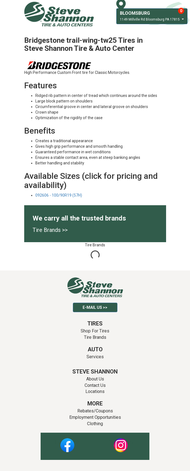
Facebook (67, 442)
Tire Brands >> (50, 230)
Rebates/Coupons (95, 411)
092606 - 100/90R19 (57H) (58, 195)
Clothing (95, 423)
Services (95, 356)
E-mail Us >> (95, 307)
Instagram (120, 442)
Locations (95, 391)
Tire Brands (95, 337)
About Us (95, 379)
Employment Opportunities (95, 417)
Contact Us (95, 385)
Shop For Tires (95, 331)
